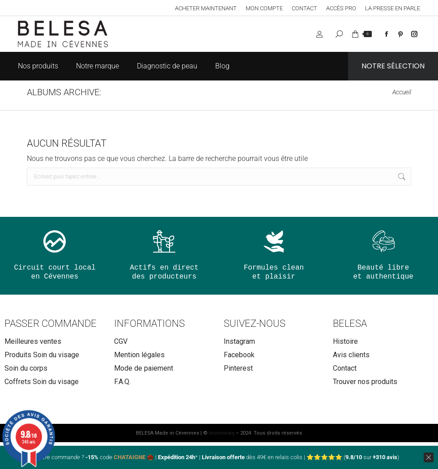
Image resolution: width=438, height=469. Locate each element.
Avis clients (351, 355)
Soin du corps (25, 368)
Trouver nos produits (365, 381)
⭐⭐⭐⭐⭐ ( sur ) (352, 457)
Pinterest (238, 368)
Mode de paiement (143, 368)
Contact (345, 368)
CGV (121, 341)
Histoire (345, 341)
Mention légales (139, 355)
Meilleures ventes (32, 341)
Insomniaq (221, 433)
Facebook (239, 355)
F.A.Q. (122, 381)
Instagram (239, 341)
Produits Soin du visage (41, 355)
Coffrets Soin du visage (41, 381)
